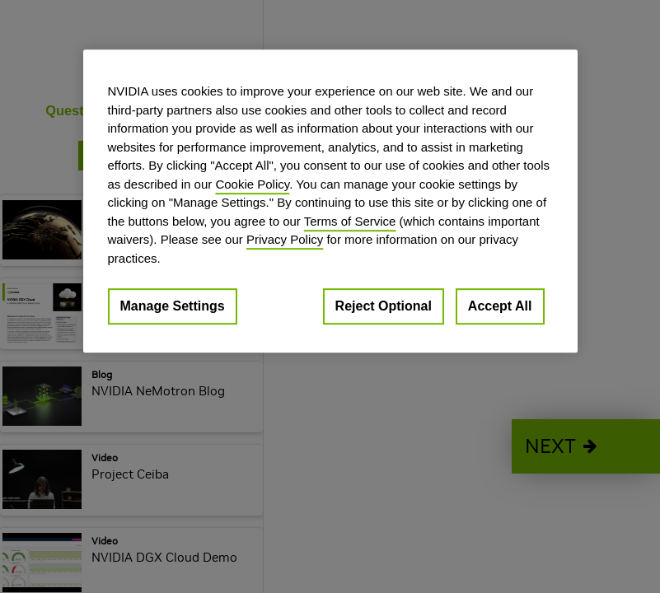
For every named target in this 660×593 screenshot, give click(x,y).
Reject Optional (383, 306)
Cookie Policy (252, 184)
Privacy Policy (284, 239)
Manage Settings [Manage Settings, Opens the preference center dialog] (172, 306)
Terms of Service (350, 221)
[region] (330, 201)
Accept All (500, 306)
